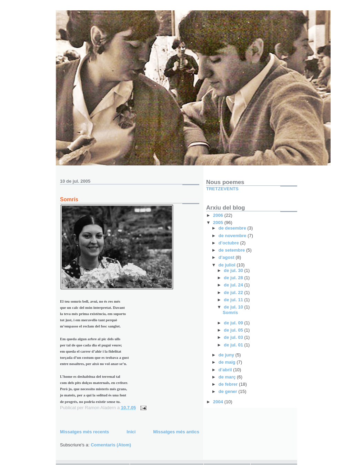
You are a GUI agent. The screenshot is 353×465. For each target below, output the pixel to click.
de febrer (229, 384)
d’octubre (229, 242)
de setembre (232, 250)
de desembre (233, 228)
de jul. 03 (234, 337)
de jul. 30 (234, 270)
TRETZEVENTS (222, 188)
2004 (218, 401)
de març (228, 377)
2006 (218, 215)
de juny (227, 354)
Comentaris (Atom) (111, 444)
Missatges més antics (176, 431)
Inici (131, 431)
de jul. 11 (234, 299)
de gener (229, 391)
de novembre (233, 235)
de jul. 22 (234, 292)
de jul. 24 (234, 284)
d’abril (226, 369)
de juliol (228, 264)
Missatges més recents (84, 431)
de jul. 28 (234, 277)
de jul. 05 (234, 330)
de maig (228, 362)
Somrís (69, 199)
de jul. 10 (234, 307)
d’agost (227, 257)
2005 (218, 222)
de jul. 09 (234, 322)
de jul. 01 (234, 344)
